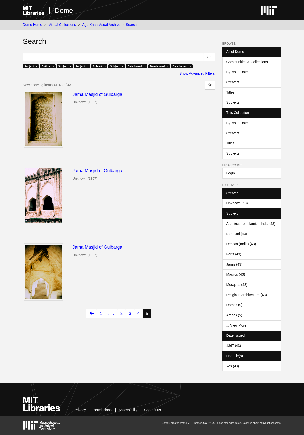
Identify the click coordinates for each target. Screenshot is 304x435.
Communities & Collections (247, 62)
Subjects (233, 102)
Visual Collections (62, 25)
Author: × (48, 66)
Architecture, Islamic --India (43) (250, 224)
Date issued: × (137, 66)
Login (230, 173)
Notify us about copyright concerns (261, 423)
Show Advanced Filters (197, 73)
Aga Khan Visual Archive (101, 25)
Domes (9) (234, 305)
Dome (64, 10)
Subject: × (30, 66)
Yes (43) (232, 366)
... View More (236, 325)
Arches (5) (234, 315)
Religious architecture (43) (246, 295)
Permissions (102, 410)
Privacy (80, 410)
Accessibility (127, 410)
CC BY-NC (209, 423)
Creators (233, 82)
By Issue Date (237, 72)
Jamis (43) (234, 264)
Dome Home (32, 25)
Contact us (152, 410)
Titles (230, 92)
